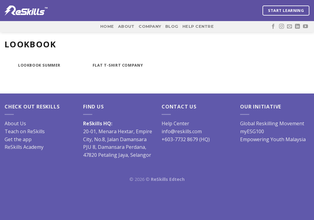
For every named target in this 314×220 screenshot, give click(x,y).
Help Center (175, 123)
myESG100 (252, 131)
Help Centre (198, 26)
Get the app (18, 139)
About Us (15, 123)
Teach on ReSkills (25, 131)
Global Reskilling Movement (272, 123)
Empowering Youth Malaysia (273, 139)
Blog (171, 26)
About (126, 26)
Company (150, 26)
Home (107, 26)
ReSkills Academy (24, 147)
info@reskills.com (182, 131)
